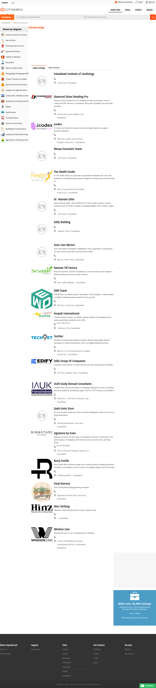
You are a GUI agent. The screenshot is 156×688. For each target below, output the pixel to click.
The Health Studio (64, 172)
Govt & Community (14, 123)
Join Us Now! (134, 613)
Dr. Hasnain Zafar (64, 199)
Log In (140, 2)
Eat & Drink (10, 40)
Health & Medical (13, 57)
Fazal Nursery (62, 483)
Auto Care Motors (64, 245)
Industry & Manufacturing (17, 134)
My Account (129, 654)
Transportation (12, 117)
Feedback (149, 686)
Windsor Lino (62, 529)
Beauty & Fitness (13, 51)
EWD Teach (60, 290)
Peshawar (66, 667)
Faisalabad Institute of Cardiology (74, 74)
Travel (149, 9)
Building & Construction (16, 129)
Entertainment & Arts (15, 46)
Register (128, 649)
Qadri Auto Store (64, 408)
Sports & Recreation (14, 68)
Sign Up (151, 2)
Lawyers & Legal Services (16, 90)
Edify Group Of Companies (69, 361)
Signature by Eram (65, 433)
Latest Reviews (53, 68)
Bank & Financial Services (16, 84)
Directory (115, 9)
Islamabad (66, 658)
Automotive (11, 112)
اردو (12, 3)
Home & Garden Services (16, 34)
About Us (3, 649)
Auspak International (66, 313)
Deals (127, 9)
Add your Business (125, 2)
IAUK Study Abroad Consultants (73, 384)
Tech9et (58, 336)
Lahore (65, 654)
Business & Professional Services (17, 101)
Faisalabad (6, 17)
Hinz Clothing (62, 506)
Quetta (65, 671)
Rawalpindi (66, 663)
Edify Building (62, 222)
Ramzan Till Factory (65, 268)
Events (138, 9)
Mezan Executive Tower (68, 149)
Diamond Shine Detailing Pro (71, 96)
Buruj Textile (61, 460)
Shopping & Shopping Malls (17, 73)
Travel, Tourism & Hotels (16, 79)
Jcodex (58, 124)
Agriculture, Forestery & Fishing (17, 140)
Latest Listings (39, 67)
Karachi (65, 649)
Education (10, 62)
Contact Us (35, 649)
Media (8, 106)
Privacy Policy (5, 654)
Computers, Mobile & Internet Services (17, 95)
